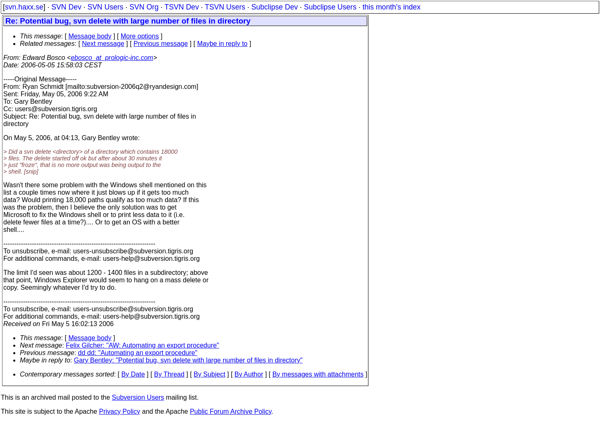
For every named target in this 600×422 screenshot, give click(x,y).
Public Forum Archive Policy (230, 411)
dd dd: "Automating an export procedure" (138, 352)
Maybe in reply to (222, 43)
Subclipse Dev (274, 7)
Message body (89, 36)
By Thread (169, 374)
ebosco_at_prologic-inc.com (112, 57)
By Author (248, 374)
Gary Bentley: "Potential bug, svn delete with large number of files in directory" (188, 360)
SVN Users (105, 7)
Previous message (161, 43)
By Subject (209, 374)
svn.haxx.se (24, 7)
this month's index (392, 7)
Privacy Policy (119, 411)
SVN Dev (66, 7)
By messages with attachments (318, 374)
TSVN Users (225, 7)
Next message (103, 43)
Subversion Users (138, 397)
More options (140, 36)
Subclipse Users (330, 7)
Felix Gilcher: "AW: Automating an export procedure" (142, 345)
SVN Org (143, 7)
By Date (133, 374)
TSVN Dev (182, 7)
